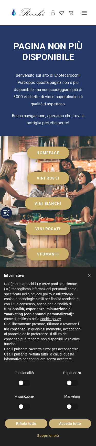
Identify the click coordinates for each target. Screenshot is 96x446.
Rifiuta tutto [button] (26, 423)
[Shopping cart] (68, 12)
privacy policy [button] (41, 294)
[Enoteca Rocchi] (36, 12)
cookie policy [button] (50, 319)
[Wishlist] (59, 12)
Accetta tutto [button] (70, 423)
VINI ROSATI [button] (47, 229)
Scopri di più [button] (48, 435)
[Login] (50, 12)
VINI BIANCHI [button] (48, 203)
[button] (84, 12)
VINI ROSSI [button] (48, 178)
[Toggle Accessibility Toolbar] (6, 213)
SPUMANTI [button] (48, 254)
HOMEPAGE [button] (48, 153)
